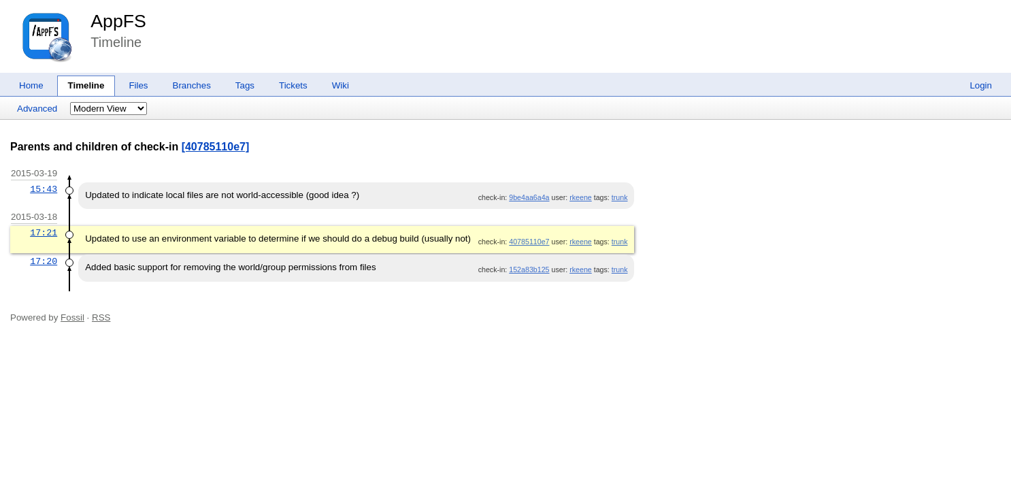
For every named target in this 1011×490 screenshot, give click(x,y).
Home (31, 85)
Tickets (293, 85)
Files (138, 85)
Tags (244, 85)
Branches (192, 85)
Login (980, 85)
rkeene (580, 197)
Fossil (72, 317)
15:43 (43, 189)
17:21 (43, 233)
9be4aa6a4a (529, 197)
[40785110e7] (216, 146)
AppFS (118, 21)
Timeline (86, 85)
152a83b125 (529, 269)
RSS (101, 317)
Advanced (37, 108)
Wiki (340, 85)
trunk (620, 197)
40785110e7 (529, 242)
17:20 (43, 261)
